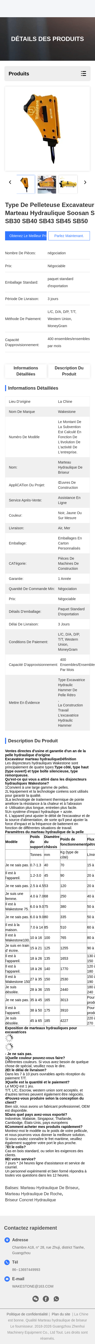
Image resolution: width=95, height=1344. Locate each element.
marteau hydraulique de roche (33, 1194)
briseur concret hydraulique (30, 1200)
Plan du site (61, 1314)
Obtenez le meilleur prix (28, 236)
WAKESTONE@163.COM (32, 1286)
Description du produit (69, 371)
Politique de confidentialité (27, 1314)
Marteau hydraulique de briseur (49, 1188)
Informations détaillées (26, 371)
